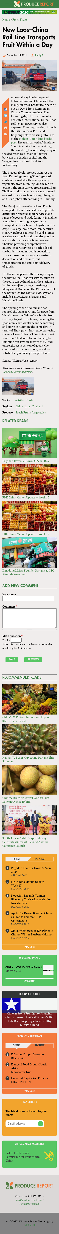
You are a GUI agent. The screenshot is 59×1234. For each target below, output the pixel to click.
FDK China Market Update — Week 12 (25, 534)
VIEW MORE (30, 947)
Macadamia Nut (21, 1072)
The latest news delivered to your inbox (26, 1113)
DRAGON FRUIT (21, 1082)
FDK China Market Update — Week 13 (25, 497)
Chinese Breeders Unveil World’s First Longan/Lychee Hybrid (25, 799)
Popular (40, 859)
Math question (12, 636)
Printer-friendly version (6, 128)
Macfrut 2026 (14, 971)
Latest (16, 859)
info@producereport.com (28, 1200)
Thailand (37, 406)
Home (6, 19)
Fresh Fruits (20, 19)
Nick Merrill (29, 1225)
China (19, 406)
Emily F (39, 55)
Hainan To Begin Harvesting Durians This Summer (28, 759)
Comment (9, 606)
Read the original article (17, 372)
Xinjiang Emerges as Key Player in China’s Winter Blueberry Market (32, 932)
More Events (29, 981)
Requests (40, 1045)
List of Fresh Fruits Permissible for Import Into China (23, 1156)
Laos (27, 406)
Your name (9, 594)
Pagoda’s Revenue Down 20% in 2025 (25, 461)
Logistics (19, 400)
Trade (29, 400)
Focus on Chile (29, 994)
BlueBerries (18, 1058)
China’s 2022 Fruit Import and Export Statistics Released (25, 719)
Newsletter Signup (29, 1203)
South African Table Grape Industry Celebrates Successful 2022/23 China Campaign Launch (25, 841)
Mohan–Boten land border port (31, 140)
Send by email (6, 134)
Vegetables (39, 412)
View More (30, 1091)
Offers (16, 1045)
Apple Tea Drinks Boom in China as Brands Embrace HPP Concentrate (31, 916)
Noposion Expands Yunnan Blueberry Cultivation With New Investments (31, 899)
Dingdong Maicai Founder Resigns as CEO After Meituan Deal (28, 572)
